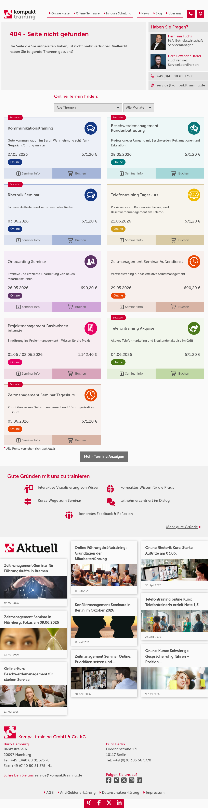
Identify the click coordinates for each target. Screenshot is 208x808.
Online (15, 162)
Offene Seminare (87, 13)
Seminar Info (28, 173)
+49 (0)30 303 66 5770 (132, 760)
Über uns (173, 13)
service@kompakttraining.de (58, 775)
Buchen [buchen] (77, 173)
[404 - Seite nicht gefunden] (191, 14)
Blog (157, 13)
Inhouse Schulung (117, 13)
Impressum (154, 792)
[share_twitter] (109, 803)
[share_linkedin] (119, 803)
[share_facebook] (99, 803)
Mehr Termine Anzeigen (104, 456)
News (144, 13)
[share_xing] (89, 803)
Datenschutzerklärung (119, 792)
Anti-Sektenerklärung (76, 792)
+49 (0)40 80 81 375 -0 (30, 760)
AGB (48, 792)
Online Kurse (59, 13)
